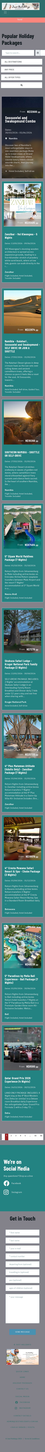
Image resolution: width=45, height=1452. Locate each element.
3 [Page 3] (15, 1136)
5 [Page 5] (25, 1136)
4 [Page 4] (20, 1136)
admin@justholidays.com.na (22, 1421)
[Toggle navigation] (5, 12)
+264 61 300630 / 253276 (22, 1427)
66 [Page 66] (41, 1136)
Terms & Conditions (32, 1439)
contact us (22, 1389)
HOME (22, 1377)
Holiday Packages (22, 1383)
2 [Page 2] (11, 1136)
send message (22, 1332)
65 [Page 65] (35, 1136)
